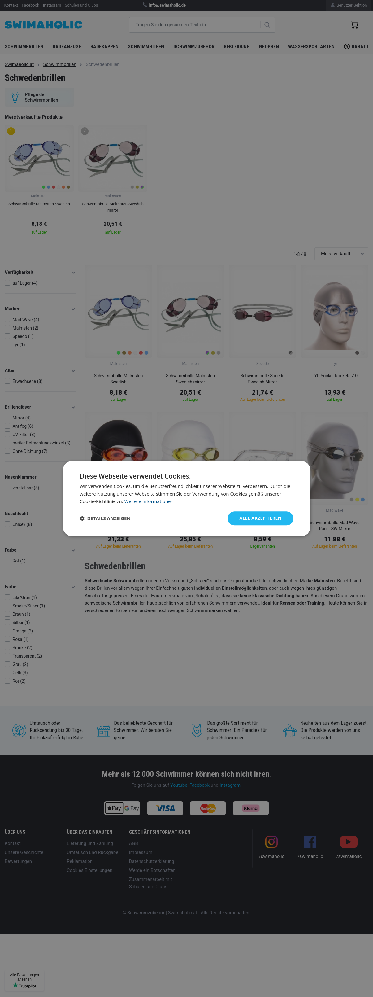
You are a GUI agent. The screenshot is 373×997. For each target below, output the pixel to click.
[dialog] (186, 498)
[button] (105, 518)
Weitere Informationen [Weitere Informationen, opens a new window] (149, 501)
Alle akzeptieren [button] (260, 518)
